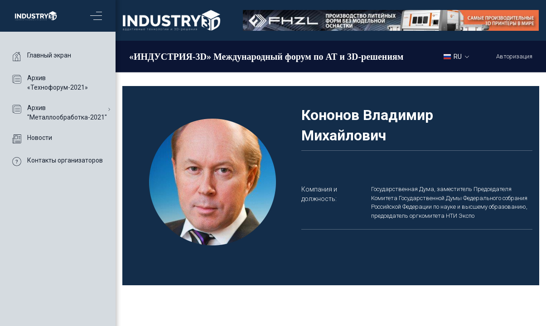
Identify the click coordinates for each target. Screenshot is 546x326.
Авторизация (514, 56)
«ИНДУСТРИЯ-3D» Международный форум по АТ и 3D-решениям (266, 57)
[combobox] (460, 56)
